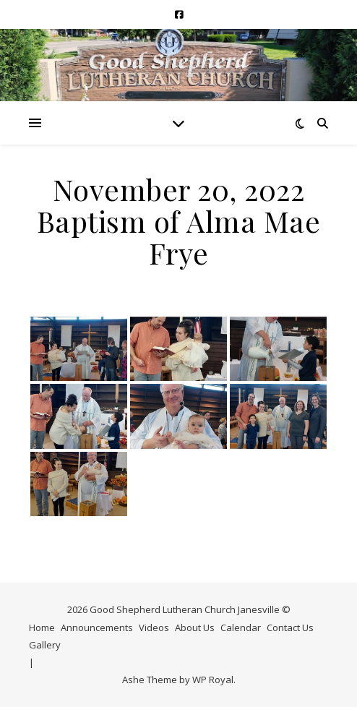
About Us (195, 627)
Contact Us (290, 627)
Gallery (45, 644)
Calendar (240, 627)
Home (42, 627)
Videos (154, 627)
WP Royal (212, 679)
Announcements (97, 627)
